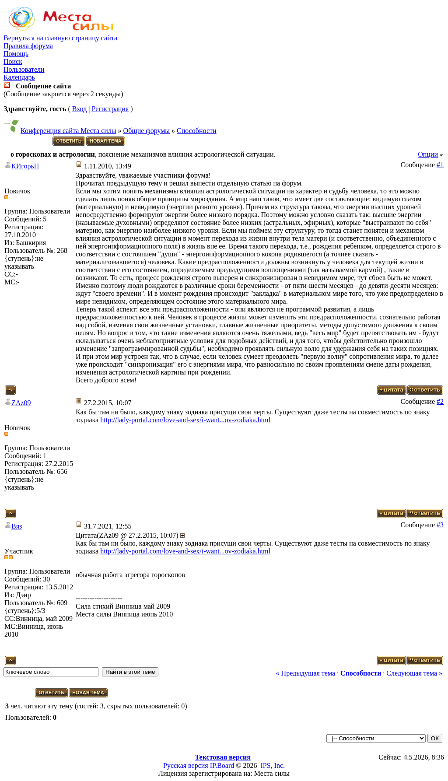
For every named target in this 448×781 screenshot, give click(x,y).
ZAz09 (21, 402)
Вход (79, 108)
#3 (440, 525)
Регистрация (110, 108)
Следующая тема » (414, 673)
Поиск (13, 61)
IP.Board (222, 765)
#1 (440, 164)
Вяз (16, 526)
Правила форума (28, 45)
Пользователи (24, 69)
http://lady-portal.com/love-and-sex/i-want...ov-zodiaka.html (185, 420)
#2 (440, 401)
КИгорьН (25, 166)
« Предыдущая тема (305, 673)
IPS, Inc (271, 765)
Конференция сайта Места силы (68, 130)
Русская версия (185, 765)
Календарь (19, 77)
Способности (197, 130)
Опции (428, 154)
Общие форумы (146, 130)
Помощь (16, 53)
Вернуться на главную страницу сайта (60, 38)
